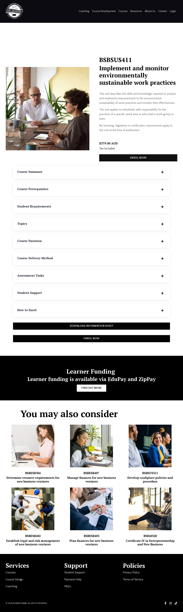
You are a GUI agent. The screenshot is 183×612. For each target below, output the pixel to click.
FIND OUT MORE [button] (91, 389)
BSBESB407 (91, 474)
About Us (150, 11)
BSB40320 (150, 539)
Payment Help (72, 583)
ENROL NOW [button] (91, 339)
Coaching (84, 11)
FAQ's (68, 590)
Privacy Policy (131, 576)
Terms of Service (133, 583)
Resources (136, 11)
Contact (162, 11)
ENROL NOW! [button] (138, 158)
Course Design (14, 583)
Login (173, 11)
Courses (123, 11)
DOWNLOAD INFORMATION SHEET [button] (91, 327)
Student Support (74, 576)
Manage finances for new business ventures (91, 481)
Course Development (104, 11)
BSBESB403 (91, 539)
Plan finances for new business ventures (92, 545)
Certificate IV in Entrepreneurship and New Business (150, 545)
